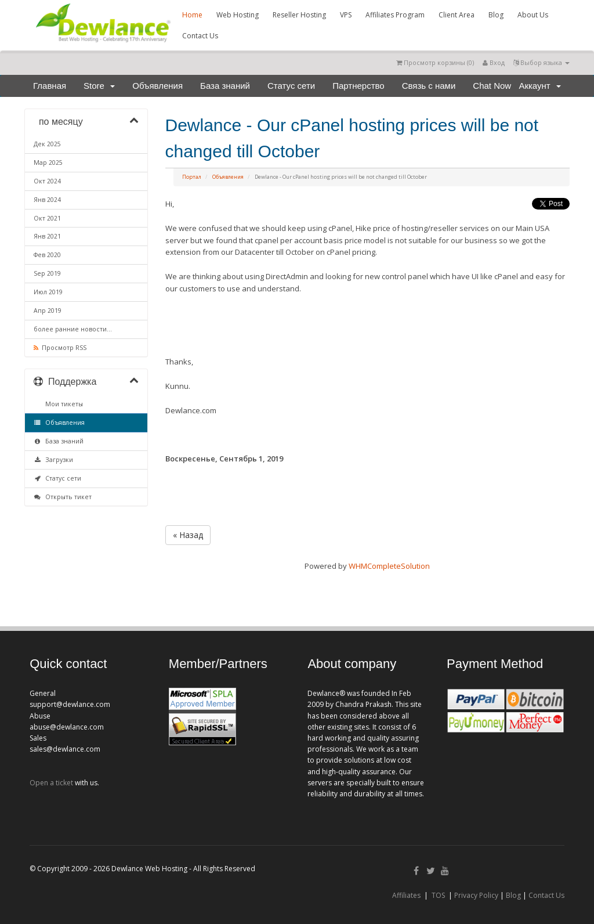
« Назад (188, 534)
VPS (346, 15)
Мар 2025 (48, 162)
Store (99, 86)
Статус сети (291, 86)
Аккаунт (540, 86)
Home (192, 15)
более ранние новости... (73, 329)
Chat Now (492, 86)
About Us (532, 15)
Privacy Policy (476, 895)
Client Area (457, 15)
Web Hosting (237, 15)
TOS (438, 895)
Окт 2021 (47, 218)
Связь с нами (429, 86)
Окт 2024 (47, 181)
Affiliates (406, 895)
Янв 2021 (47, 236)
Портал (191, 177)
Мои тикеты (62, 404)
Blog (496, 15)
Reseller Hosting (299, 15)
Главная (49, 86)
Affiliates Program (395, 15)
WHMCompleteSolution (389, 566)
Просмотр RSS (60, 348)
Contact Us (200, 36)
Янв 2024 (47, 200)
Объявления (157, 86)
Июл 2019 (48, 292)
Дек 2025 (47, 144)
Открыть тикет (63, 497)
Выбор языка (541, 62)
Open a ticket (51, 783)
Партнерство (358, 86)
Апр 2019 (47, 310)
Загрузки (53, 460)
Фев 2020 (47, 255)
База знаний (225, 86)
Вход (494, 62)
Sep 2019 (47, 273)
